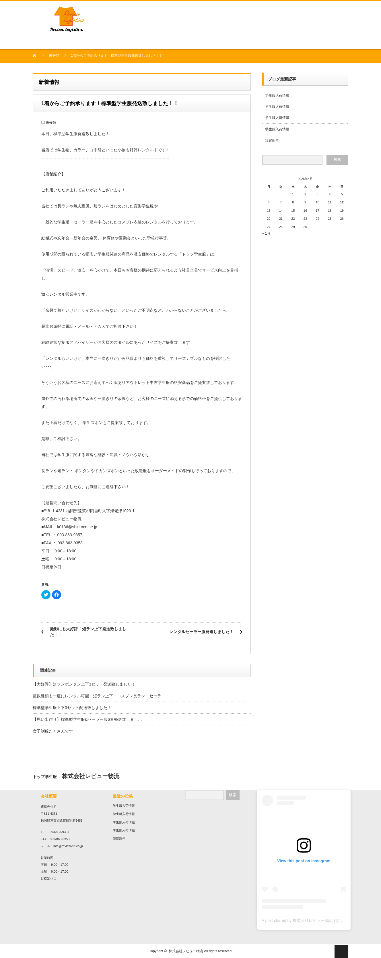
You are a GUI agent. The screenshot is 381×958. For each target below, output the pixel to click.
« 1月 (266, 233)
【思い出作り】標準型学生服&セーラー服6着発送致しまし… (87, 719)
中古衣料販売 (76, 42)
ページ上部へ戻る (341, 951)
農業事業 (173, 42)
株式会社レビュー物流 (186, 951)
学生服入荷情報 (277, 95)
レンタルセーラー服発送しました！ (201, 631)
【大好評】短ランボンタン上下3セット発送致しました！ (84, 684)
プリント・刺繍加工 (126, 42)
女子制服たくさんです (53, 731)
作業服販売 (155, 42)
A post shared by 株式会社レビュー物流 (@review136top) (313, 920)
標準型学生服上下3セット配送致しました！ (72, 707)
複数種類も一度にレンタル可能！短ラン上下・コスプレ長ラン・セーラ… (99, 696)
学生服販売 (98, 42)
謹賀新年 (272, 140)
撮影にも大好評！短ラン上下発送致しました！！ (88, 632)
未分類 (54, 56)
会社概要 (56, 42)
